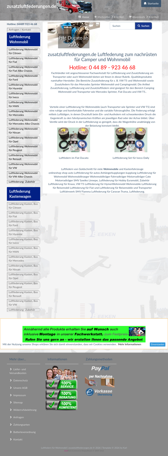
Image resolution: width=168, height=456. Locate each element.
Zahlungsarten (19, 424)
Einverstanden (157, 344)
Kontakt (15, 439)
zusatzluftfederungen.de (49, 6)
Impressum (17, 395)
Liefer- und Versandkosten (17, 371)
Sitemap (16, 402)
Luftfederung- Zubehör (22, 181)
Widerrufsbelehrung (22, 409)
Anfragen (16, 417)
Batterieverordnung (22, 431)
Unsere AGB (18, 387)
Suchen (143, 25)
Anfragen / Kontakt (20, 29)
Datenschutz (18, 380)
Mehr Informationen (129, 344)
